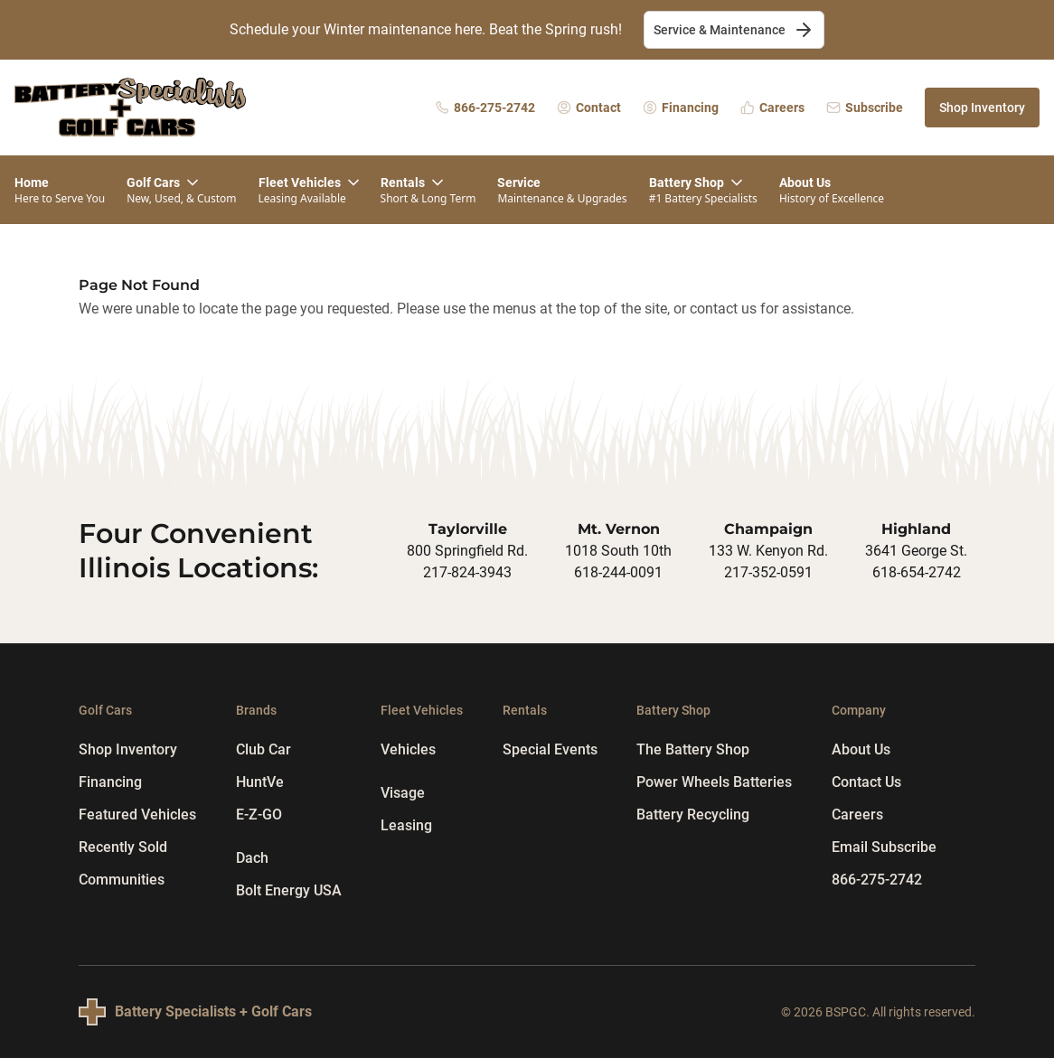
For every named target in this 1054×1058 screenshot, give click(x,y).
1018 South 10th (618, 550)
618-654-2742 (916, 572)
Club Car (263, 749)
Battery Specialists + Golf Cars (213, 1011)
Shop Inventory (982, 107)
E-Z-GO (259, 814)
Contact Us (866, 782)
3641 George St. (916, 550)
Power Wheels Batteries (714, 782)
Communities (122, 879)
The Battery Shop (692, 749)
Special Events (550, 749)
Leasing (406, 825)
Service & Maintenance (734, 30)
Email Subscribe (884, 847)
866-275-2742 (877, 879)
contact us (723, 308)
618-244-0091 (618, 572)
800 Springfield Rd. (467, 550)
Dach (252, 857)
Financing (110, 782)
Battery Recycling (692, 814)
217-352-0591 (768, 572)
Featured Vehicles (137, 814)
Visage (403, 792)
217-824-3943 (467, 572)
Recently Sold (123, 847)
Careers (857, 814)
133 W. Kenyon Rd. (768, 550)
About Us (861, 749)
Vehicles (408, 749)
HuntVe (260, 782)
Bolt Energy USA (289, 890)
